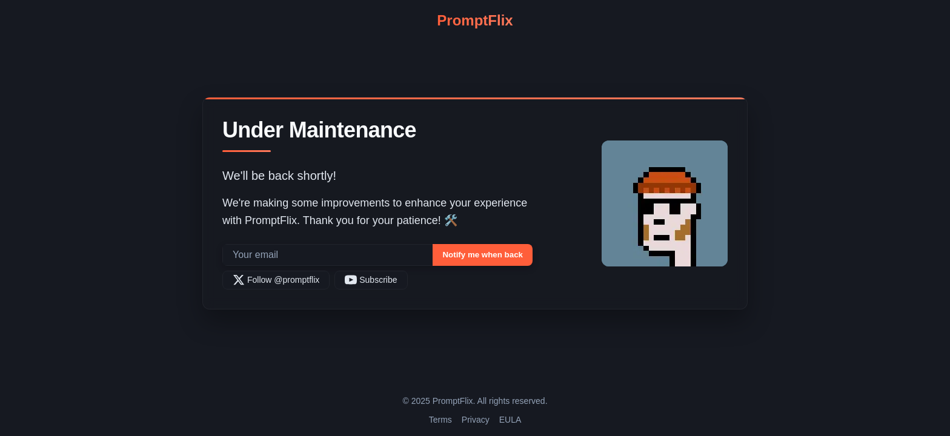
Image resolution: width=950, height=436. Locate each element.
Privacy (476, 419)
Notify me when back (482, 254)
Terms (440, 419)
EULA (510, 419)
